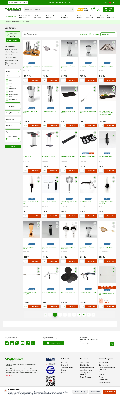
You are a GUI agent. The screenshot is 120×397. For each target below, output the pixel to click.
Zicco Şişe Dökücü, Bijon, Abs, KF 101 (106, 202)
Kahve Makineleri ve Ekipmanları (67, 16)
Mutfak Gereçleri (79, 16)
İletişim (63, 370)
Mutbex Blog (65, 365)
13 (79, 315)
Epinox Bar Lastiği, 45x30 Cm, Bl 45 (68, 112)
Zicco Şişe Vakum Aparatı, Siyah (49, 247)
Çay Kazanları (103, 379)
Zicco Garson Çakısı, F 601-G (88, 292)
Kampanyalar (11, 16)
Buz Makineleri (103, 362)
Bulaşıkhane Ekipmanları (37, 16)
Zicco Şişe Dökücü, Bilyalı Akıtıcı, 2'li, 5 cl (68, 247)
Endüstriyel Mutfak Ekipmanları (24, 16)
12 (74, 315)
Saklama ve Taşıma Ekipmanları (51, 16)
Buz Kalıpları (8, 55)
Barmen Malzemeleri (11, 60)
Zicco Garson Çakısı (85, 201)
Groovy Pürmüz (27, 156)
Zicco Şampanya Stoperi (106, 66)
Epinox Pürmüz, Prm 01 (48, 156)
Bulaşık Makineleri (105, 382)
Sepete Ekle (35, 80)
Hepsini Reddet (95, 391)
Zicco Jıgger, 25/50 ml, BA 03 (68, 66)
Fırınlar (101, 377)
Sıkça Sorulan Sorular (87, 367)
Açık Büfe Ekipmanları (89, 16)
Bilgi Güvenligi (84, 365)
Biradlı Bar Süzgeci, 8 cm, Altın (106, 247)
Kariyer (63, 373)
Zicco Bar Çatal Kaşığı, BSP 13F (106, 294)
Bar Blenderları (103, 365)
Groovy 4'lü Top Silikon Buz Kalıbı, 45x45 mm (87, 157)
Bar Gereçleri (10, 46)
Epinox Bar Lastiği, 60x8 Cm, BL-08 (69, 157)
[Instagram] (12, 343)
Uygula (13, 146)
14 (84, 315)
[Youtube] (22, 343)
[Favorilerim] (92, 9)
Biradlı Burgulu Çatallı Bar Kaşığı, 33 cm (30, 293)
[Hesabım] (82, 9)
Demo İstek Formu (86, 370)
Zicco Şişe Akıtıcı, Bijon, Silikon (105, 157)
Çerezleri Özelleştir (79, 391)
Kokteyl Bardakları (10, 57)
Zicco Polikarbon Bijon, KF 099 (30, 202)
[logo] (13, 9)
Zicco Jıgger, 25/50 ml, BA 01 (88, 66)
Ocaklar (101, 374)
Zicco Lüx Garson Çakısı (49, 292)
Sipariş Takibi (84, 362)
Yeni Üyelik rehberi (67, 367)
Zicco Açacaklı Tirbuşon (49, 201)
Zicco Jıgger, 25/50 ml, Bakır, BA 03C (31, 247)
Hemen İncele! (53, 343)
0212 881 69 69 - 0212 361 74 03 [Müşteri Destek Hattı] (16, 2)
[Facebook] (7, 343)
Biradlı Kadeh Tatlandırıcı (68, 292)
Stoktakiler (85, 34)
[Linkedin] (33, 343)
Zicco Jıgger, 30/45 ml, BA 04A (87, 247)
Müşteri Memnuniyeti (86, 377)
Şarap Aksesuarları (11, 49)
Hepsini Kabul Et (109, 391)
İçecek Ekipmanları (100, 16)
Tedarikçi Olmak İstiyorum (85, 373)
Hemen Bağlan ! (12, 40)
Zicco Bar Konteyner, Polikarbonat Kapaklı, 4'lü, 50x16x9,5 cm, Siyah (106, 113)
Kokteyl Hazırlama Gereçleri (10, 64)
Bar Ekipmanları (110, 16)
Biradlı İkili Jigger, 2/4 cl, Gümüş (30, 112)
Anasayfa (8, 21)
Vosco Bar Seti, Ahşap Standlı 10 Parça (31, 66)
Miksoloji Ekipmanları (11, 52)
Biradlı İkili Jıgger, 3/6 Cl (49, 111)
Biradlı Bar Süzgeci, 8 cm (49, 66)
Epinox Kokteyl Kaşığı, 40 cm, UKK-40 (88, 112)
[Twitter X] (17, 343)
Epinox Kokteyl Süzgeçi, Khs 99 (69, 202)
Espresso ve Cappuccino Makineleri (107, 368)
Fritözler (101, 372)
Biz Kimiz (64, 362)
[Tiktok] (28, 343)
